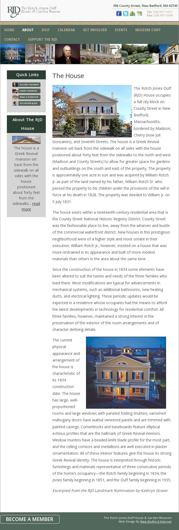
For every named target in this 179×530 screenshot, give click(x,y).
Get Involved (95, 29)
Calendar (66, 29)
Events (121, 29)
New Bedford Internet (156, 521)
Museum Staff (148, 29)
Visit (46, 29)
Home (9, 29)
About (28, 29)
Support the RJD (42, 39)
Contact (12, 39)
